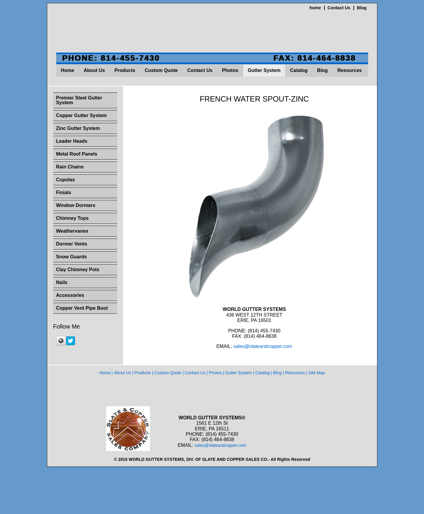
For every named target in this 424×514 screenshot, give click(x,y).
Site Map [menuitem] (316, 372)
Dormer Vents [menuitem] (71, 243)
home (315, 7)
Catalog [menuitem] (299, 70)
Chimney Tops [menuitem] (72, 218)
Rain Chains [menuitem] (70, 166)
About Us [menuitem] (94, 70)
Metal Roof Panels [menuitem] (76, 153)
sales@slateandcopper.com (262, 346)
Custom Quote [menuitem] (161, 70)
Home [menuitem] (67, 70)
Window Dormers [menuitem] (75, 205)
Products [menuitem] (124, 70)
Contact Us (338, 7)
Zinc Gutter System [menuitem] (78, 128)
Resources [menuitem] (349, 70)
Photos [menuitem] (230, 70)
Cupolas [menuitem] (65, 179)
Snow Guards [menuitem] (71, 256)
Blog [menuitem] (322, 70)
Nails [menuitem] (62, 282)
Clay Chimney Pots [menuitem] (78, 269)
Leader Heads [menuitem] (72, 141)
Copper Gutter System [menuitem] (81, 115)
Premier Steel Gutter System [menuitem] (79, 100)
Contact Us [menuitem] (199, 70)
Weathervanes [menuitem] (72, 231)
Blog (362, 7)
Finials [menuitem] (63, 192)
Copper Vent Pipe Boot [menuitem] (82, 308)
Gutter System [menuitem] (264, 70)
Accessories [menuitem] (70, 295)
